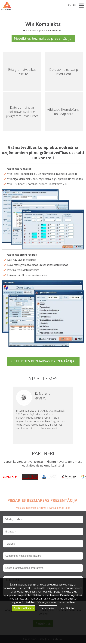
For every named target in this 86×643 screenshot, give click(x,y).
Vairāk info (67, 608)
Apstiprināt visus (24, 608)
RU (74, 5)
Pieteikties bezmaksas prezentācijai (43, 38)
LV (69, 5)
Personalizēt (48, 608)
